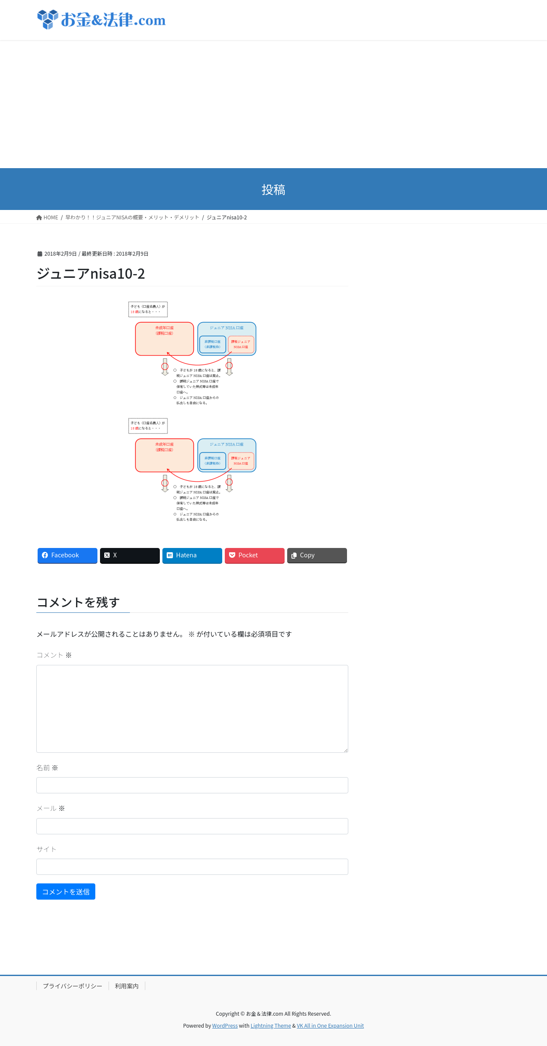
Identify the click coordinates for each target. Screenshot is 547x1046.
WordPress (225, 1025)
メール (50, 808)
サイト (46, 849)
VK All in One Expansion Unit (330, 1025)
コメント (54, 655)
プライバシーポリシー (73, 986)
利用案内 (127, 986)
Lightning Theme (270, 1025)
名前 (47, 767)
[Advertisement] (273, 104)
